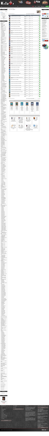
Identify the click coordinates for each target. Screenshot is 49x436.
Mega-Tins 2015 (3, 266)
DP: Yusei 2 (2, 180)
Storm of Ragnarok (3, 338)
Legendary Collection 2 (3, 227)
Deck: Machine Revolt (3, 117)
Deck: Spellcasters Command (3, 145)
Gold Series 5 (2, 210)
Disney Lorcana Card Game (3, 355)
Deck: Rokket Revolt (3, 130)
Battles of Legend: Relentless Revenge (3, 53)
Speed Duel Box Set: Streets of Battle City (3, 325)
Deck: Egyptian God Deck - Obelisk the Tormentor (4, 99)
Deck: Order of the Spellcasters (3, 123)
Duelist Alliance (2, 190)
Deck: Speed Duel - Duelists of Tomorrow (3, 139)
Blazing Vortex (2, 56)
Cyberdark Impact (3, 69)
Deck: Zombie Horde (3, 165)
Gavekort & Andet (2, 387)
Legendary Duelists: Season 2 (3, 244)
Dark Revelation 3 (3, 77)
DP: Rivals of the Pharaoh (3, 178)
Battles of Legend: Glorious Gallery (4, 46)
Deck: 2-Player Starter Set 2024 (3, 81)
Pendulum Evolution (3, 285)
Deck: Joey (2, 110)
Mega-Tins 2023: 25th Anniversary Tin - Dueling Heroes (3, 276)
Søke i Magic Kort (3, 13)
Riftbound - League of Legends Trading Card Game (4, 357)
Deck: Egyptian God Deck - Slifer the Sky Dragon (4, 100)
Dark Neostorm (2, 75)
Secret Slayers (2, 309)
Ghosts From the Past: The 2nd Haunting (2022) (4, 205)
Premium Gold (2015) (3, 294)
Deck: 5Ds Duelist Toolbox (3, 83)
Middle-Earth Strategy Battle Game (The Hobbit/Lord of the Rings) (4, 377)
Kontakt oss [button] (42, 407)
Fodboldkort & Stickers (3, 354)
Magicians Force (3, 259)
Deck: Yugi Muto (3, 164)
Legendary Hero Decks (3, 252)
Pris (39, 15)
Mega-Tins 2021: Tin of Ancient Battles (3, 272)
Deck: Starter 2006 (3, 149)
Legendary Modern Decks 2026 (3, 253)
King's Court (2, 222)
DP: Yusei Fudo (2, 181)
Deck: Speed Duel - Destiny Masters (3, 138)
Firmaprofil (2, 410)
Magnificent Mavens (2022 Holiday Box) (4, 260)
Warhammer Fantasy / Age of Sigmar (4, 374)
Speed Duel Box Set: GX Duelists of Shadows (3, 320)
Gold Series (2, 207)
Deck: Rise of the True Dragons (3, 129)
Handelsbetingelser (3, 409)
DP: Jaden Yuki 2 (3, 175)
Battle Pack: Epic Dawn (3, 41)
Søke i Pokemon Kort (3, 15)
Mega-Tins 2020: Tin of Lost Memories (3, 271)
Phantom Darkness (3, 286)
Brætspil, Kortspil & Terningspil (3, 370)
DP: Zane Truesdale (3, 182)
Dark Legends (2, 74)
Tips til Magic (2, 418)
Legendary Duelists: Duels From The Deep (3, 237)
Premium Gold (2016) (3, 295)
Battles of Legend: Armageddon (3, 42)
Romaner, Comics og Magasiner (3, 366)
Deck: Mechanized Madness (3, 120)
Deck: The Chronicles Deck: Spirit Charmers (3, 154)
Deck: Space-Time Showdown (3, 136)
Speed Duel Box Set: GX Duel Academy (3, 319)
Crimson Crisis (2, 66)
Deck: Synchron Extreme (3, 152)
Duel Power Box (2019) (3, 189)
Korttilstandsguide (3, 414)
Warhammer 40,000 (3, 373)
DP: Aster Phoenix (3, 170)
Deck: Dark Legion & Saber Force (4, 92)
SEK (36, 6)
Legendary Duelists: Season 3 (3, 246)
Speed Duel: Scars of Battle (3, 329)
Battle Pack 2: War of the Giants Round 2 (3, 39)
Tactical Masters (2, 341)
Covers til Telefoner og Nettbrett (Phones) (3, 386)
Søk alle (2, 12)
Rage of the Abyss (3, 301)
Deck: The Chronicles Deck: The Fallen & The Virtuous (3, 156)
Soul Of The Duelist (3, 315)
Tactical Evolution (3, 340)
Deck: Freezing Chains (3, 104)
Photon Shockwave (3, 291)
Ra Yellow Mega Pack (3, 300)
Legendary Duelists (3, 235)
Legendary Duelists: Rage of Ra (3, 242)
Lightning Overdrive (3, 255)
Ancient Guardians (3, 34)
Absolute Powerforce (3, 30)
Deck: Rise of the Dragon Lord (3, 128)
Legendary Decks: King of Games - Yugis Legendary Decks (3, 233)
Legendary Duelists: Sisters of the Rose (4, 247)
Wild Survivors (2, 351)
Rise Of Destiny (2, 306)
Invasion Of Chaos (3, 219)
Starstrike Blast (2, 337)
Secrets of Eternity (3, 310)
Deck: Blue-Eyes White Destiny (3, 87)
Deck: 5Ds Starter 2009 (3, 84)
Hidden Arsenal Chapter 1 (3, 216)
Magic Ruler (2, 258)
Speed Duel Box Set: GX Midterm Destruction (3, 322)
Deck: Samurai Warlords (3, 133)
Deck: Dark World (3, 93)
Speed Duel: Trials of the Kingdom (3, 330)
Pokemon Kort (2, 23)
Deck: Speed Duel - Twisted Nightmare (3, 142)
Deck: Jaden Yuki (3, 109)
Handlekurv (45, 9)
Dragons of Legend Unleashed (3, 185)
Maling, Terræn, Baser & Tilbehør (3, 379)
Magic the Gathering (3, 22)
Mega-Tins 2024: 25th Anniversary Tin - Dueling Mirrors (3, 278)
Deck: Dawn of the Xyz (3, 94)
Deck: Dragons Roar (3, 97)
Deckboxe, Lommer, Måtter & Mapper (4, 361)
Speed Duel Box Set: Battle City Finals (4, 318)
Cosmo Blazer (2, 65)
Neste (39, 98)
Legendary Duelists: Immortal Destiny (3, 239)
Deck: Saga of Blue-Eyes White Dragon (3, 132)
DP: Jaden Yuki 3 (3, 176)
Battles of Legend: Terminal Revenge (4, 55)
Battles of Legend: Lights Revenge (3, 49)
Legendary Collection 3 (3, 228)
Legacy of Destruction (3, 224)
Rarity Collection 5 (3, 303)
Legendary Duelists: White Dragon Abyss (3, 251)
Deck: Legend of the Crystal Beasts (3, 113)
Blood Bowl (2, 375)
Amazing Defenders (3, 33)
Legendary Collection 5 (3, 229)
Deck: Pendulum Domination (3, 125)
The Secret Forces (3, 348)
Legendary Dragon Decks (3, 234)
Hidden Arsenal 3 (3, 212)
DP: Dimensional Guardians (3, 174)
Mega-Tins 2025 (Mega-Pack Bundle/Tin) (3, 279)
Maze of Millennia (3, 264)
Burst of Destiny (2, 59)
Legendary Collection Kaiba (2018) (4, 230)
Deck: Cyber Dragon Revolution (3, 89)
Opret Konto (14, 407)
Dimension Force (3, 168)
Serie (25, 15)
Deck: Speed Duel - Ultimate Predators (3, 143)
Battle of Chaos (2, 36)
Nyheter (4, 395)
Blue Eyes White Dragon (3, 57)
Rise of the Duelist (3, 307)
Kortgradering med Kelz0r (4, 415)
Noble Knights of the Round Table (4, 283)
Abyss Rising (2, 31)
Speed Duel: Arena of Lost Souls (3, 326)
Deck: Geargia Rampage (3, 107)
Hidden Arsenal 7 (3, 215)
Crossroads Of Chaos (3, 68)
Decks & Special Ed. (3, 25)
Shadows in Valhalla (3, 312)
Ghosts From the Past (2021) (3, 204)
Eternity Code (2, 195)
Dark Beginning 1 (3, 72)
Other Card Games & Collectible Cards (3, 359)
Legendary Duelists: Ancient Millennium (3, 236)
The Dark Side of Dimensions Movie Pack (3, 343)
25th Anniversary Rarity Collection (3, 27)
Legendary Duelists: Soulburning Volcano (3, 248)
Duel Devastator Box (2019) (3, 187)
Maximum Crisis (2, 261)
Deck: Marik (2, 118)
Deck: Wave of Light (3, 160)
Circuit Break (2, 63)
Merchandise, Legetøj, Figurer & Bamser (4, 381)
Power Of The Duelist (3, 292)
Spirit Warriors (2, 332)
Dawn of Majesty (3, 80)
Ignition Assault (2, 218)
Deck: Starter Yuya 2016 (3, 151)
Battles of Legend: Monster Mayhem (4, 50)
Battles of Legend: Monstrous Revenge (3, 52)
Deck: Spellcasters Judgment (3, 146)
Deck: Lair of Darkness (3, 112)
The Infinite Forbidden (3, 345)
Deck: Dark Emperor (3, 91)
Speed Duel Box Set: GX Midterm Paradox (3, 323)
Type (30, 15)
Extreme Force (2, 196)
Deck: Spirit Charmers (3, 147)
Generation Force (3, 202)
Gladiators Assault (3, 206)
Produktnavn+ (10, 15)
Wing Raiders (2, 352)
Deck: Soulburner (3, 135)
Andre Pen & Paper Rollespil (3, 364)
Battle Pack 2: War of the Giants (3, 37)
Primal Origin (2, 297)
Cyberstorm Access (3, 71)
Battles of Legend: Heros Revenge (3, 48)
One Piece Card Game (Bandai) (3, 356)
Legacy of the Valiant (3, 225)
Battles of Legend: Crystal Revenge (3, 45)
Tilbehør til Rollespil (3, 363)
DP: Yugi (2, 179)
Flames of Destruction (3, 198)
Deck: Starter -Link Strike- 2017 (3, 148)
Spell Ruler (2, 331)
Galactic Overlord (3, 201)
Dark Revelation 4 (3, 78)
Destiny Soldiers (3, 167)
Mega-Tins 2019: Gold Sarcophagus (3, 269)
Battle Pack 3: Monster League (3, 40)
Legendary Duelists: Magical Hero (3, 240)
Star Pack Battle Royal (3, 335)
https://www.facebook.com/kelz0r (44, 410)
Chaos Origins (2, 62)
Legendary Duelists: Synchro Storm (3, 250)
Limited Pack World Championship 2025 (3, 256)
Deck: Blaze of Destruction (4, 86)
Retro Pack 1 (2, 304)
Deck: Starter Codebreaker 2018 (4, 150)
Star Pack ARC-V (3, 334)
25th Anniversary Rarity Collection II (3, 28)
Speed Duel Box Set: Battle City (4, 316)
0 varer (47, 6)
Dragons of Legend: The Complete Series (3, 186)
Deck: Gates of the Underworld (3, 106)
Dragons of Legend (3, 183)
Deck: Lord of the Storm (3, 114)
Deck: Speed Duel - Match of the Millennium (3, 140)
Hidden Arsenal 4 (3, 213)
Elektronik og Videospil (3, 384)
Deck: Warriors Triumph (3, 159)
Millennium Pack (3, 281)
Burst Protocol (2, 60)
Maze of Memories (3, 263)
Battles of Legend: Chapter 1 (4, 43)
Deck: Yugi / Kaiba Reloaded (3, 162)
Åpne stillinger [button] (6, 420)
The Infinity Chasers (3, 346)
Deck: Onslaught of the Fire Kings (4, 121)
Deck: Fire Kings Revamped (3, 103)
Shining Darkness (3, 313)
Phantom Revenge (3, 288)
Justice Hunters (2, 221)
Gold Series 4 (2, 209)
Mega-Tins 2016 (3, 267)
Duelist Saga (2, 192)
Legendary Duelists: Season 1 (3, 243)
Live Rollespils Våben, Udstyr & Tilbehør (4, 368)
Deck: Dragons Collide (3, 96)
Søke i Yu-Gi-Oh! (3, 14)
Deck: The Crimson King (3, 157)
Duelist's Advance (3, 193)
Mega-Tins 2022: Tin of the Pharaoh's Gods (4, 274)
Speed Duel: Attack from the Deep (3, 327)
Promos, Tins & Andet (3, 298)
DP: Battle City (2, 171)
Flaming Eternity (3, 199)
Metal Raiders (2, 280)
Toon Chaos (2, 349)
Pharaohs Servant (3, 289)
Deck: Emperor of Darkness (3, 102)
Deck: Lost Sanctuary (3, 115)
